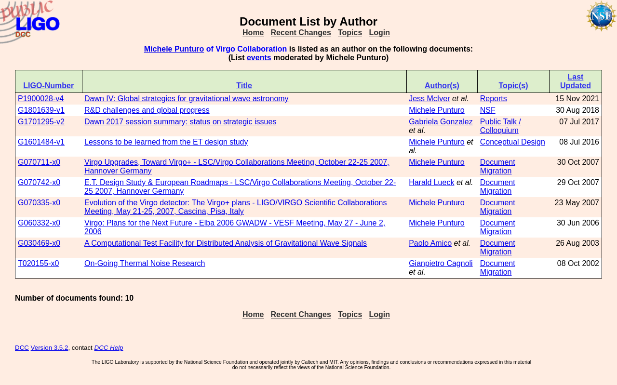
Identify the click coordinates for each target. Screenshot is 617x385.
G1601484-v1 (41, 142)
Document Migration (497, 166)
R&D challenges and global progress (147, 110)
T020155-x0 (38, 263)
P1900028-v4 (41, 98)
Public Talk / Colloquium (500, 126)
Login (379, 32)
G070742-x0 (39, 182)
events (259, 57)
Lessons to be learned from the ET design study (166, 142)
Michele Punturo (174, 49)
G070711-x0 (39, 162)
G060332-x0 (39, 223)
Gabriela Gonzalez (441, 122)
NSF (488, 110)
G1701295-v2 (41, 122)
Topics (350, 32)
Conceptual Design (512, 142)
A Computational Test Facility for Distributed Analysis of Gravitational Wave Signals (225, 243)
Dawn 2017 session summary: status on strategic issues (180, 122)
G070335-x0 (39, 203)
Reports (493, 98)
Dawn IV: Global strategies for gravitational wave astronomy (186, 98)
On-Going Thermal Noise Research (144, 263)
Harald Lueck (431, 182)
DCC (22, 347)
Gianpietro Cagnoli (441, 263)
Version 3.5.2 (49, 347)
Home (253, 32)
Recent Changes (301, 32)
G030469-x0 (39, 243)
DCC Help (108, 347)
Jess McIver (429, 98)
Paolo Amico (430, 243)
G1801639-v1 (41, 110)
